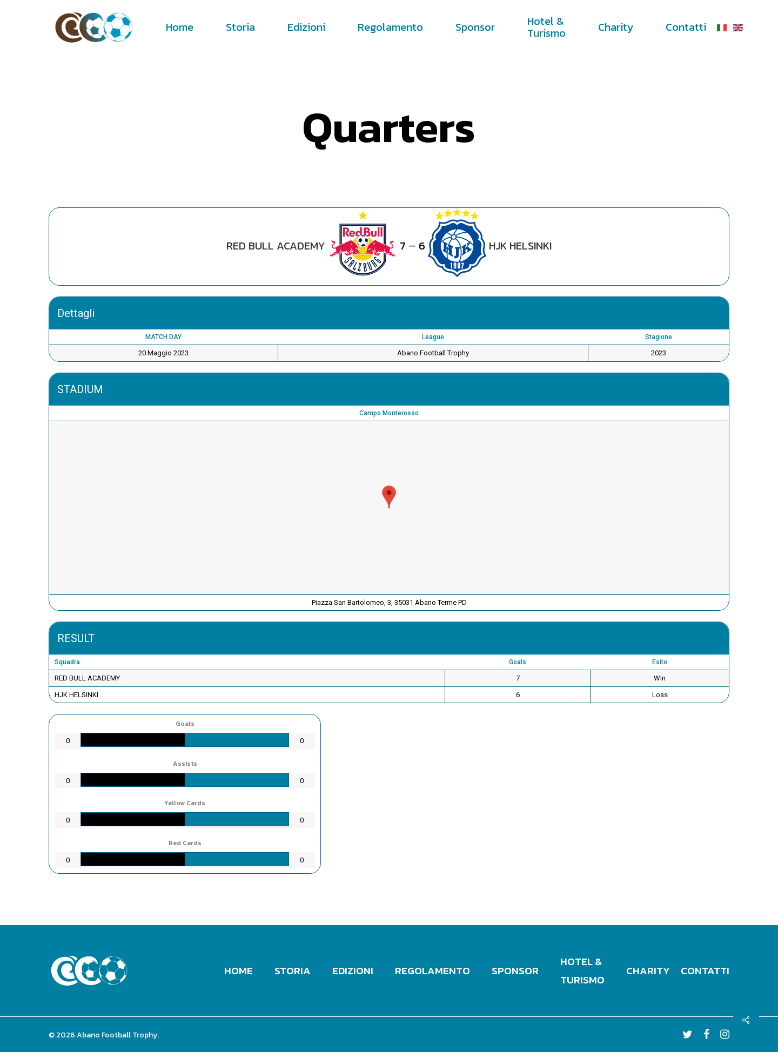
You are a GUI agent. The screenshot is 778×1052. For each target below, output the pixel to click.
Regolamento (432, 971)
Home (238, 971)
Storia (292, 971)
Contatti (705, 971)
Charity (648, 971)
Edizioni (352, 971)
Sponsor (515, 971)
